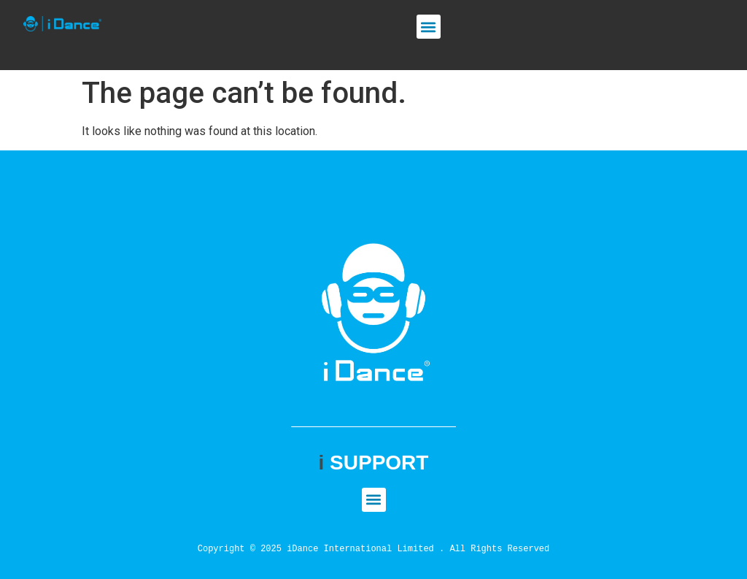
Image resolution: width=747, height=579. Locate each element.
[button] (429, 27)
